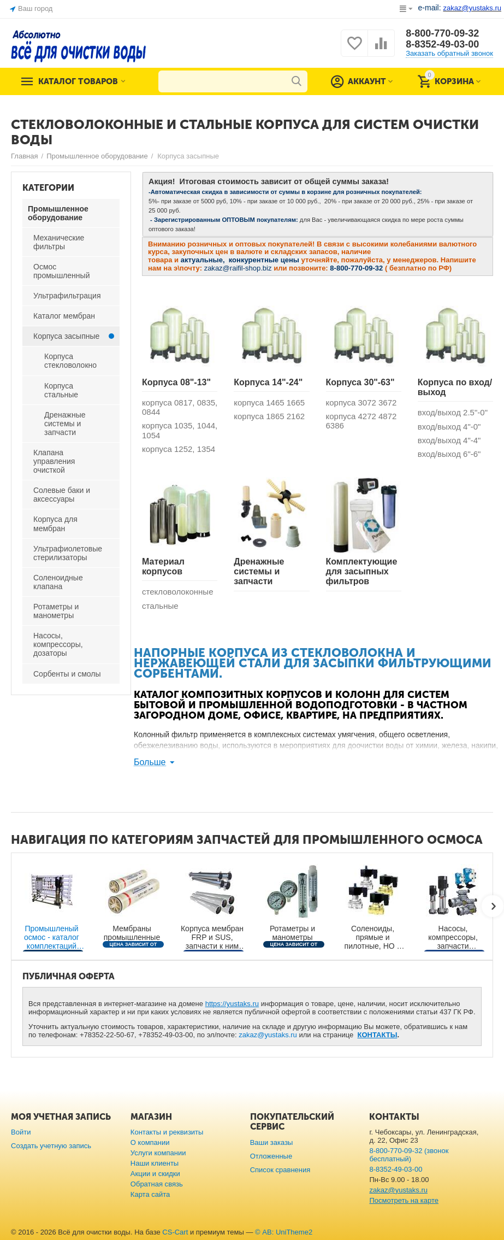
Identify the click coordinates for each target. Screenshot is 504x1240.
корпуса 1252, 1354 (178, 449)
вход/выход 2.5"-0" (453, 412)
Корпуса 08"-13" (176, 382)
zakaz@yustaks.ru (268, 1035)
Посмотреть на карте (403, 1200)
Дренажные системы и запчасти (259, 571)
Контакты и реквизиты (167, 1132)
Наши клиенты (155, 1163)
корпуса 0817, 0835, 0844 (179, 407)
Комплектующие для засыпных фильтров (362, 571)
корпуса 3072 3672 (361, 402)
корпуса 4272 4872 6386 (361, 421)
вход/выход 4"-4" (449, 440)
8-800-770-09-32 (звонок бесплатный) (408, 1155)
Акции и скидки (155, 1174)
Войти (21, 1132)
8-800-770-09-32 (442, 33)
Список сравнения (280, 1170)
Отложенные (271, 1156)
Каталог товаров (78, 81)
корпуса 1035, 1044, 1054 (179, 430)
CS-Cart (175, 1232)
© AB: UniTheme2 (283, 1232)
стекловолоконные (178, 591)
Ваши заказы (271, 1142)
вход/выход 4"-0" (449, 426)
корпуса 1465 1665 (269, 402)
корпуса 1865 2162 (269, 416)
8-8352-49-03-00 (442, 44)
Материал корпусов (163, 566)
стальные (160, 605)
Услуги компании (158, 1153)
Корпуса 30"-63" (360, 382)
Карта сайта (150, 1194)
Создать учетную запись (51, 1146)
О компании (150, 1142)
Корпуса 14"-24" (268, 382)
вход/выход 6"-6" (449, 454)
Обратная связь (157, 1184)
